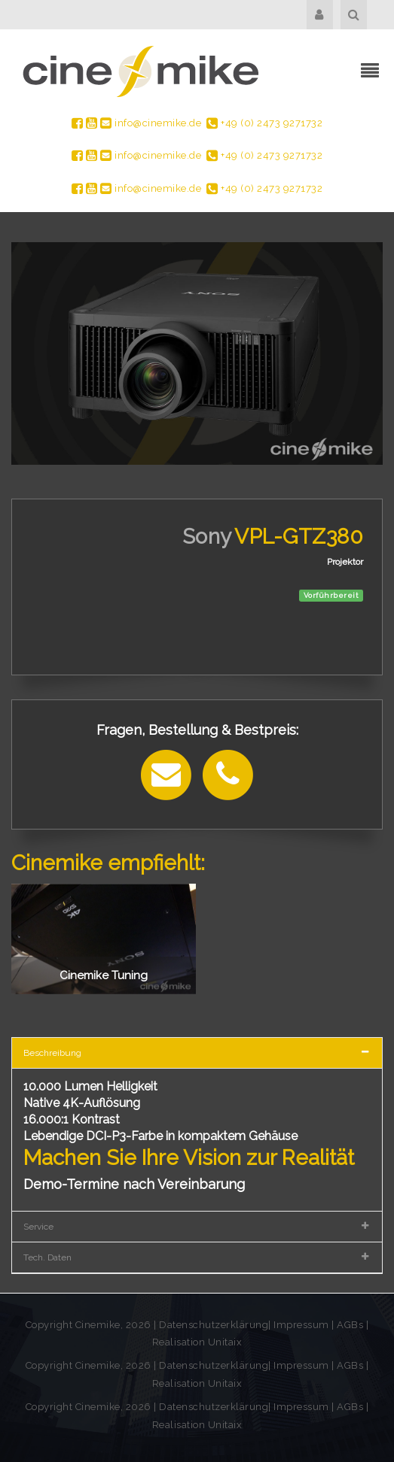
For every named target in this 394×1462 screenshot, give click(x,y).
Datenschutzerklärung (213, 1324)
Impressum (302, 1324)
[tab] (197, 1052)
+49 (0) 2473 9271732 (264, 123)
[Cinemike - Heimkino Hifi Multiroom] (139, 71)
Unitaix (225, 1342)
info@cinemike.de (150, 123)
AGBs (350, 1324)
